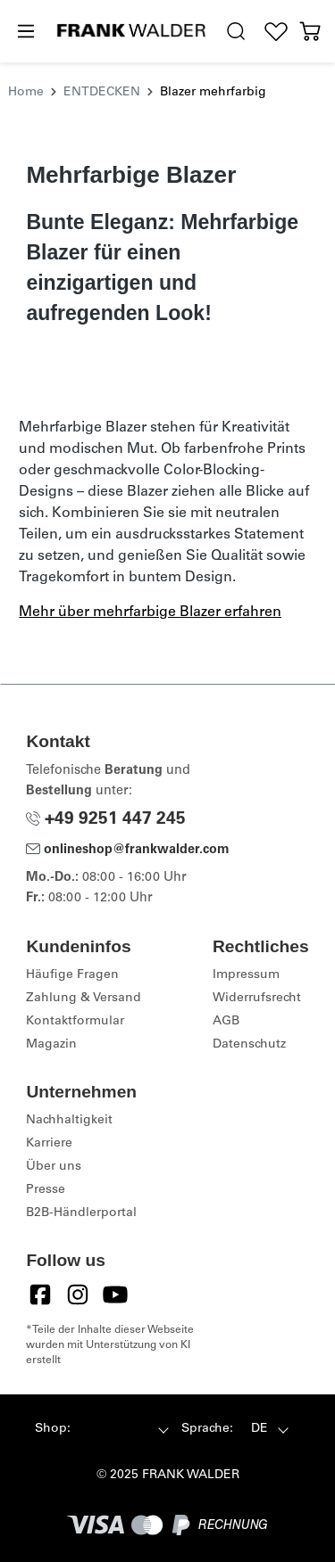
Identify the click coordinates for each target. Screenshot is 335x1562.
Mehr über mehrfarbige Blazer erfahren (150, 612)
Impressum (246, 975)
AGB (226, 1021)
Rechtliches (261, 946)
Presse (45, 1190)
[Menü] (25, 32)
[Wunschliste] (276, 32)
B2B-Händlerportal (81, 1213)
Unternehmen (81, 1091)
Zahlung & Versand (83, 998)
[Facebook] (40, 1294)
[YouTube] (115, 1294)
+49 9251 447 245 (106, 819)
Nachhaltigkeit (69, 1120)
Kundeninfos (78, 946)
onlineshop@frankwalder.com (128, 850)
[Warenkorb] (310, 31)
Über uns (53, 1167)
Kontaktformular (75, 1021)
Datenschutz (249, 1045)
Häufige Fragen (72, 975)
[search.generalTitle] (236, 31)
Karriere (49, 1144)
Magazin (51, 1045)
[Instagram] (77, 1294)
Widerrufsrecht (257, 998)
